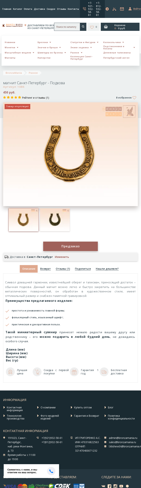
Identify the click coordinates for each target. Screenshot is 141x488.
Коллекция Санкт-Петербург (81, 57)
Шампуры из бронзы (50, 52)
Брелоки (43, 42)
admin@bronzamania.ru (123, 438)
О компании (48, 407)
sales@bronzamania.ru (122, 442)
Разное (74, 52)
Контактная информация (15, 409)
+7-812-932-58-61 (98, 8)
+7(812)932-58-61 (52, 442)
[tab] (45, 269)
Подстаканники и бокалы (114, 47)
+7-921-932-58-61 (90, 8)
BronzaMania (14, 72)
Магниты (10, 57)
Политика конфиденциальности (121, 417)
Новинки (10, 42)
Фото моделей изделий (50, 417)
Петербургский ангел (116, 57)
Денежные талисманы (117, 52)
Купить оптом (83, 407)
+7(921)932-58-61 (52, 438)
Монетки (10, 47)
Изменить (62, 256)
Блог (111, 407)
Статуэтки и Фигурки (82, 42)
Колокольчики (112, 42)
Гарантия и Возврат (86, 415)
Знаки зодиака (79, 47)
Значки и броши (48, 47)
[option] (23, 220)
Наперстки (44, 57)
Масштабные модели (18, 52)
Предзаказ (70, 246)
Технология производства (15, 417)
